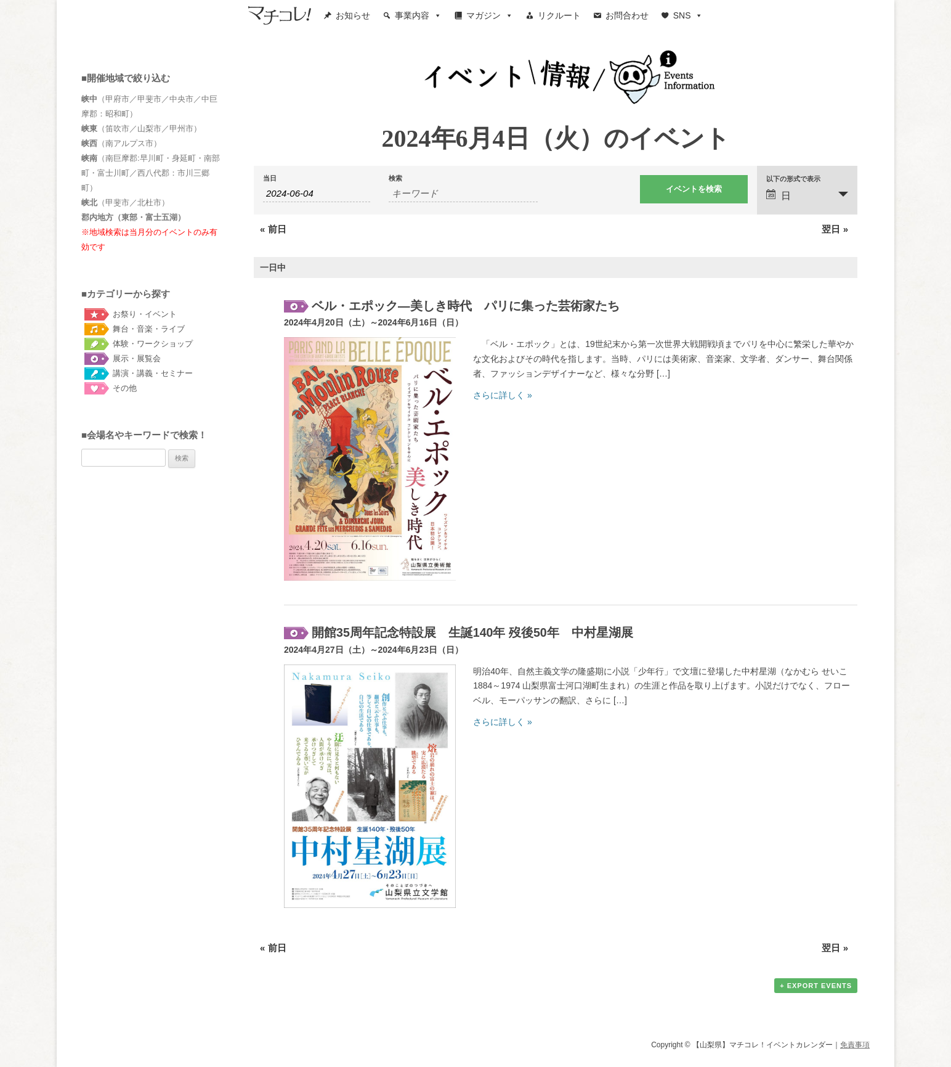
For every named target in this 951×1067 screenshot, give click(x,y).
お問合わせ (627, 15)
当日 (270, 178)
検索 (395, 178)
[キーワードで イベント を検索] (463, 193)
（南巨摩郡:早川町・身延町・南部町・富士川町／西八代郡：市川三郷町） (150, 172)
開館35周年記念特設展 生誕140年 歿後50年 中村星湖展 (472, 632)
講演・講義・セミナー (153, 373)
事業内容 (418, 15)
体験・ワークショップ (153, 343)
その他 (125, 388)
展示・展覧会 (137, 358)
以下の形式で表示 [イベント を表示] (793, 179)
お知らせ (353, 15)
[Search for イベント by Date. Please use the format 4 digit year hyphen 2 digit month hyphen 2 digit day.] (316, 193)
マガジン (489, 15)
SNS (688, 15)
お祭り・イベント (145, 314)
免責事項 (855, 1044)
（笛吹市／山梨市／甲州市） (141, 128)
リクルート (559, 15)
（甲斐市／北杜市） (125, 202)
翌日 (835, 229)
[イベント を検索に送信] (693, 189)
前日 (273, 229)
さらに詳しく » (502, 395)
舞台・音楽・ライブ (149, 328)
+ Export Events (816, 985)
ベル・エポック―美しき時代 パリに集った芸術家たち (466, 306)
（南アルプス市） (121, 143)
